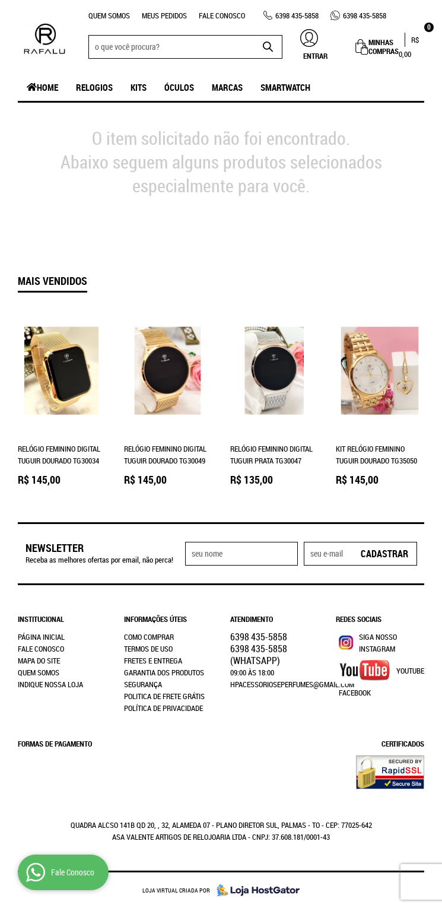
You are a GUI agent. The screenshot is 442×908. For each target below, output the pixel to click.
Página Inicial (41, 636)
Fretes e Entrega (153, 660)
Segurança (143, 684)
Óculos (179, 87)
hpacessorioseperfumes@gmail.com (292, 684)
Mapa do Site (39, 660)
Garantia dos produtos (164, 672)
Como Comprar (149, 636)
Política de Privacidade (163, 708)
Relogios (94, 87)
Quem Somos (109, 15)
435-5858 (297, 15)
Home (47, 87)
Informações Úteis (155, 619)
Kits (139, 87)
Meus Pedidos (164, 15)
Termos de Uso (148, 648)
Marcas (227, 87)
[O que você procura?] (267, 47)
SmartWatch (285, 87)
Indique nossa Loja (50, 684)
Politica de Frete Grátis (164, 696)
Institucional (41, 619)
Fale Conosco (222, 15)
